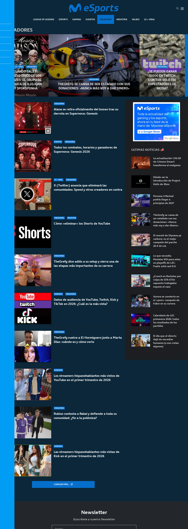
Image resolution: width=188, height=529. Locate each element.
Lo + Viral (149, 19)
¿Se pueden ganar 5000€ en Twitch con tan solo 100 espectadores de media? (162, 80)
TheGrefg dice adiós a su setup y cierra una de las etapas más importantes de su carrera (86, 263)
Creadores (106, 19)
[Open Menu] (182, 8)
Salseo (135, 19)
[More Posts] (63, 484)
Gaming (76, 19)
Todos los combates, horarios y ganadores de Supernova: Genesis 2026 (85, 149)
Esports (63, 19)
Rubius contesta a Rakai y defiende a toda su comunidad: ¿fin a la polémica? (85, 415)
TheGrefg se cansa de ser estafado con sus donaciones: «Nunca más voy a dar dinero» (94, 86)
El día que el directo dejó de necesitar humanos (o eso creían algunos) (166, 341)
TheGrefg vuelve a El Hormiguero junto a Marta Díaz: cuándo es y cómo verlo (88, 339)
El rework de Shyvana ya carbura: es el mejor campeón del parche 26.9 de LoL (167, 241)
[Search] (177, 8)
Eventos (90, 19)
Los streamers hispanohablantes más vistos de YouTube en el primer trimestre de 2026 (86, 378)
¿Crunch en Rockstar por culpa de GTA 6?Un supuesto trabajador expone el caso (167, 281)
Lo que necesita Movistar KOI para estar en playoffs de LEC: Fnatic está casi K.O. (166, 261)
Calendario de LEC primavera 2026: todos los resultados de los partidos (166, 321)
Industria (121, 19)
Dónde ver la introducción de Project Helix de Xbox (166, 180)
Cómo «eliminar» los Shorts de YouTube (82, 223)
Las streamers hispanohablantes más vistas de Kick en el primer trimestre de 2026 (86, 454)
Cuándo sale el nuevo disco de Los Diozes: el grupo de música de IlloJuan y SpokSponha (26, 80)
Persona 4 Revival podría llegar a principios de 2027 (163, 199)
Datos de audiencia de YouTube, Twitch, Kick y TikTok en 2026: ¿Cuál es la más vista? (86, 301)
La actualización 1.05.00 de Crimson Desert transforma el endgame (167, 161)
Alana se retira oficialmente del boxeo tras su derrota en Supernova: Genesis (86, 111)
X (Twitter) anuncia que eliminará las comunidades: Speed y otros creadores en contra (88, 187)
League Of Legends (43, 19)
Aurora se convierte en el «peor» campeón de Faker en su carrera (166, 300)
